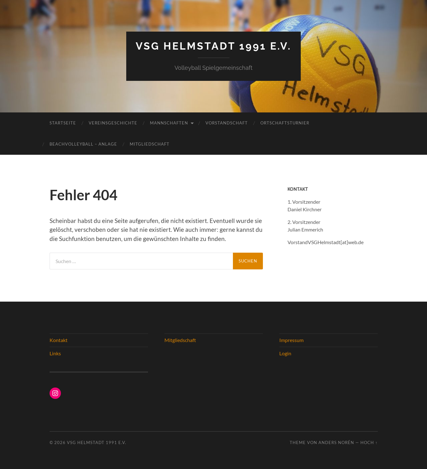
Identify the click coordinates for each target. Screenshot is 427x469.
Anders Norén (336, 442)
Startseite (63, 122)
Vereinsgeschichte (113, 122)
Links (55, 353)
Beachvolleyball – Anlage (83, 144)
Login (285, 353)
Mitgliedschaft (149, 144)
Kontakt (59, 340)
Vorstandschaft (226, 122)
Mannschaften (169, 122)
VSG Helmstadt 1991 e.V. (213, 46)
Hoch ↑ (368, 442)
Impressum (291, 340)
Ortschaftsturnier (284, 122)
